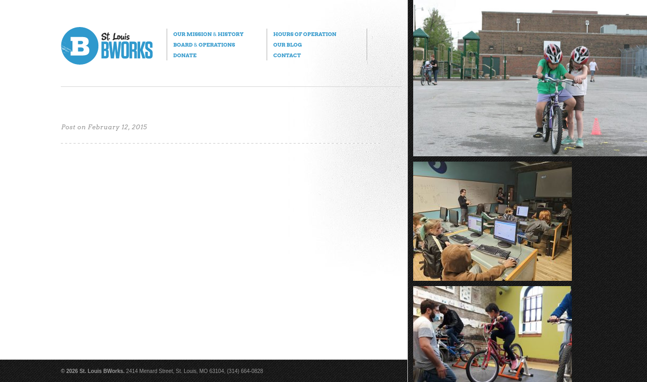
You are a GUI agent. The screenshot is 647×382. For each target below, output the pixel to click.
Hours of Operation (304, 34)
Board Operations (204, 44)
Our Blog (287, 44)
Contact (286, 55)
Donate (184, 55)
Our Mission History (208, 34)
